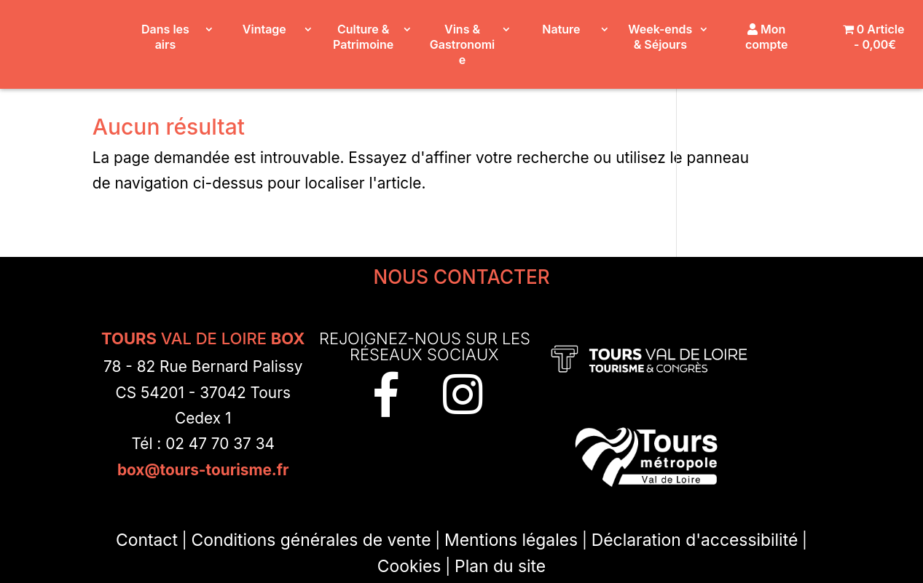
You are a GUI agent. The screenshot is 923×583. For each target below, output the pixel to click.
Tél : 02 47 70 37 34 (203, 444)
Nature (561, 29)
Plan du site (500, 566)
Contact (147, 540)
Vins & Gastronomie (462, 44)
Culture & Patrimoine (363, 37)
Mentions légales (511, 540)
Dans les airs (165, 37)
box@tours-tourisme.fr (203, 470)
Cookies (409, 566)
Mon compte (766, 37)
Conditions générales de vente (311, 540)
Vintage (264, 29)
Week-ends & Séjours (660, 37)
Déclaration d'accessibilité (695, 540)
